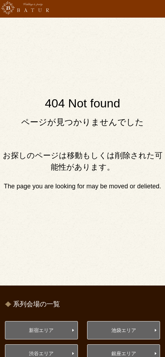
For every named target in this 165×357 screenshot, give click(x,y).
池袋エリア (123, 330)
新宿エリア (41, 330)
